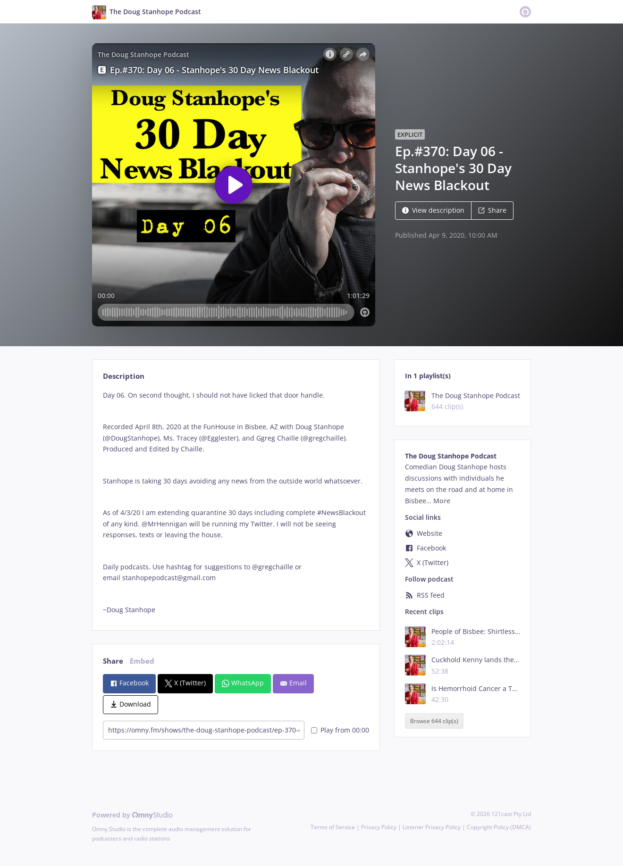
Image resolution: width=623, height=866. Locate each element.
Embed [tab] (142, 661)
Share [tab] (113, 661)
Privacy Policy (378, 827)
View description (433, 210)
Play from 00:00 (340, 729)
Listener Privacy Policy (432, 827)
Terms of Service (333, 827)
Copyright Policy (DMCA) (499, 827)
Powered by (132, 814)
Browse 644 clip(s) (434, 721)
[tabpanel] (236, 503)
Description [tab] (123, 376)
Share (492, 210)
